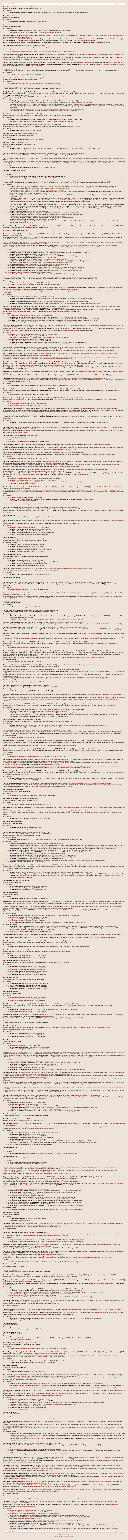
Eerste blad (6, 3)
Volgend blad (115, 3)
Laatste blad (121, 3)
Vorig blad (12, 3)
